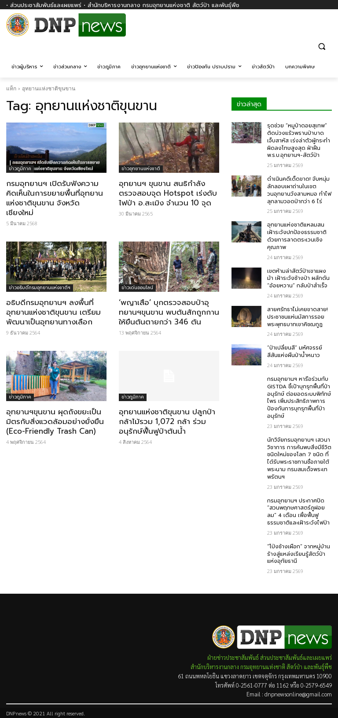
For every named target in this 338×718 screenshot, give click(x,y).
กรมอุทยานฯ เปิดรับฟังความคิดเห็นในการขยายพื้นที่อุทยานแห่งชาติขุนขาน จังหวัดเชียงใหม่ (54, 198)
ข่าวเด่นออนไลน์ (137, 287)
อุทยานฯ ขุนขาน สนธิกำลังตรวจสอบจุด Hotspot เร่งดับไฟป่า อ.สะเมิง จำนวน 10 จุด (168, 193)
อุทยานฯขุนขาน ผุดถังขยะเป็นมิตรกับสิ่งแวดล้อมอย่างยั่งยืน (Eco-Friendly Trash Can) (55, 421)
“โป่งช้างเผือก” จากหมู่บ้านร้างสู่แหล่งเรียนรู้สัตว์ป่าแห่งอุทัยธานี (298, 554)
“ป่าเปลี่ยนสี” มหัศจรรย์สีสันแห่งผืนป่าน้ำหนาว (294, 351)
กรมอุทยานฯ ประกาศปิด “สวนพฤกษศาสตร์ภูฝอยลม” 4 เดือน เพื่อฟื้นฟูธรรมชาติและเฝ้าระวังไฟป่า (298, 512)
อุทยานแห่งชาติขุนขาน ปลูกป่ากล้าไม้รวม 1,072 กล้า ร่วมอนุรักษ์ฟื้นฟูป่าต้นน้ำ (167, 421)
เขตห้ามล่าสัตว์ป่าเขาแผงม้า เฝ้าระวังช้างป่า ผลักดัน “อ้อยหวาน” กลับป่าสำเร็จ (298, 278)
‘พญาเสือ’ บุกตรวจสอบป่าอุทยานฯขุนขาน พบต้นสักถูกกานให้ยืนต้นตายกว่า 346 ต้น (169, 312)
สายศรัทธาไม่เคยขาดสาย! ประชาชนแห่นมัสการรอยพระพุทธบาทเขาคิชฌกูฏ (297, 316)
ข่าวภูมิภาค (20, 168)
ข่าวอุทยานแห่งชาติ (140, 168)
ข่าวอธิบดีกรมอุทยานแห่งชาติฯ (39, 287)
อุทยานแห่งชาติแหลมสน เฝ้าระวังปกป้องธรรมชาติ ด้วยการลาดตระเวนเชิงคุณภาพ (297, 236)
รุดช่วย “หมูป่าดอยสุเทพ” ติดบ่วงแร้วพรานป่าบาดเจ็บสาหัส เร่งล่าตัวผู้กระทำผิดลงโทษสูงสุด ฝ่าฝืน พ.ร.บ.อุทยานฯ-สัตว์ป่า (298, 140)
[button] (321, 46)
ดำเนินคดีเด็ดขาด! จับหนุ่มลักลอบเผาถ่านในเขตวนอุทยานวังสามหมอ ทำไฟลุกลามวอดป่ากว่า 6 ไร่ (299, 190)
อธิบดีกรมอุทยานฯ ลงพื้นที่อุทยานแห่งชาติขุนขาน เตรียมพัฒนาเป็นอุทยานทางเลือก (53, 312)
